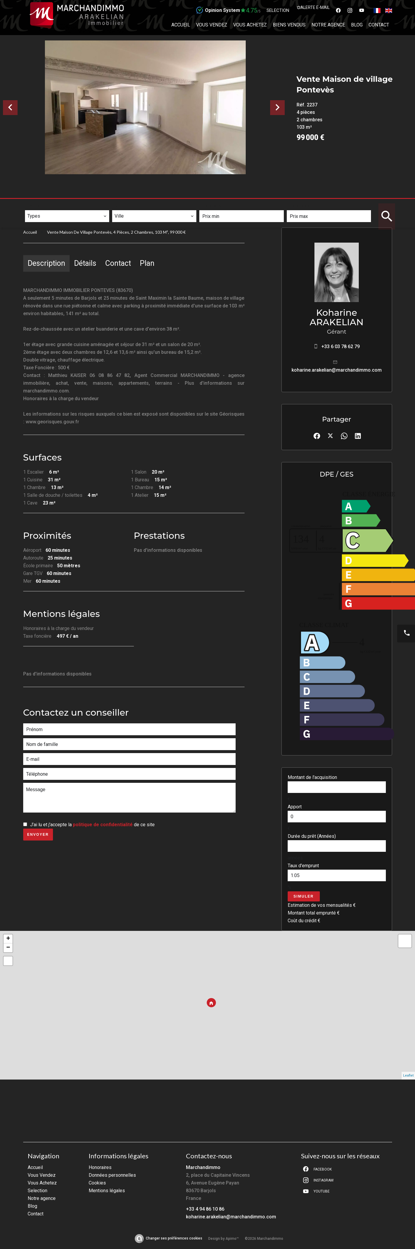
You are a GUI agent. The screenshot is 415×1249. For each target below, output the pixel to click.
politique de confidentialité (103, 824)
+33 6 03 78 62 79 (340, 346)
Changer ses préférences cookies (174, 1238)
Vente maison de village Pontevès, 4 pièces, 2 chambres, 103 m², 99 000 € (116, 232)
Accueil (30, 232)
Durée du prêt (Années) (312, 836)
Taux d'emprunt (303, 865)
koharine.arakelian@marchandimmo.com (337, 370)
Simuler (304, 896)
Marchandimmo (203, 1167)
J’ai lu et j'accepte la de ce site (92, 824)
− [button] (8, 947)
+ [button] (8, 938)
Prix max (300, 206)
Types (34, 206)
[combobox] (67, 216)
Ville (121, 206)
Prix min (212, 206)
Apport (295, 807)
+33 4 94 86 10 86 (205, 1209)
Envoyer (38, 834)
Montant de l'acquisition (312, 777)
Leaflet (408, 1075)
